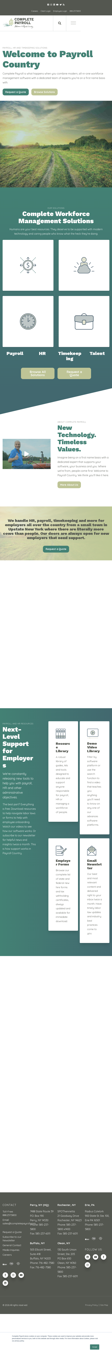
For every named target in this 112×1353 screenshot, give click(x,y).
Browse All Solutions (37, 374)
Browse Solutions (46, 92)
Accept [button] (94, 1347)
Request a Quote (16, 92)
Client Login (45, 11)
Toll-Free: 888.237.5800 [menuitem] (10, 1250)
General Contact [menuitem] (12, 1283)
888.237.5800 (76, 11)
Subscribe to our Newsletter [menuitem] (12, 1276)
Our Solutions (56, 208)
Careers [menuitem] (7, 1293)
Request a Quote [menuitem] (13, 1269)
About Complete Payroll (71, 423)
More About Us (69, 486)
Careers (33, 11)
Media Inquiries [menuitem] (12, 1288)
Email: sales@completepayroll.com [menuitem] (15, 1258)
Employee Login (60, 11)
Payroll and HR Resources (18, 725)
